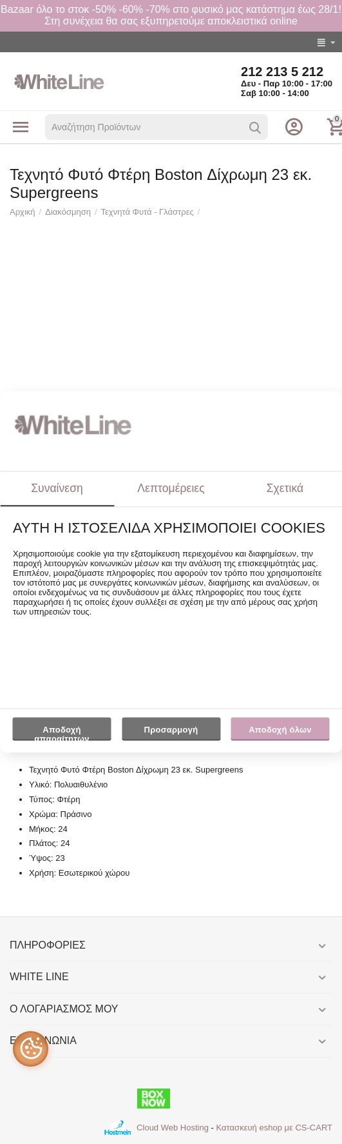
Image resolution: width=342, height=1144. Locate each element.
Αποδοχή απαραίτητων (61, 732)
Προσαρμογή (171, 732)
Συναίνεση (57, 488)
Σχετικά (285, 488)
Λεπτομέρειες (170, 488)
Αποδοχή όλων (280, 730)
